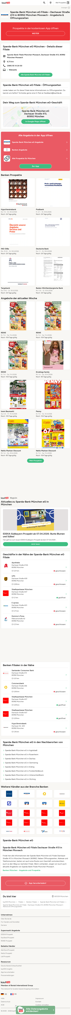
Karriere (4, 925)
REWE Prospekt (6, 941)
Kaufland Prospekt (7, 938)
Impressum (40, 998)
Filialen (20, 902)
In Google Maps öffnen (35, 121)
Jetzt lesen (35, 544)
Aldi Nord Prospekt (7, 950)
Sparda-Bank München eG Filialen (52, 902)
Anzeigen (65, 8)
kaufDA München (9, 902)
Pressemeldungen (7, 975)
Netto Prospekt (6, 953)
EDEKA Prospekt (7, 934)
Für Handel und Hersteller (10, 922)
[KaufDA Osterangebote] (35, 1010)
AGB (2, 1005)
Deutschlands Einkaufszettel (11, 966)
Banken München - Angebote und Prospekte (21, 870)
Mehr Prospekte (35, 461)
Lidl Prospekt (5, 956)
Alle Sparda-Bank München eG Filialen (35, 75)
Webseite (13, 70)
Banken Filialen (31, 902)
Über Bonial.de (6, 919)
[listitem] (18, 196)
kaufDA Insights (6, 969)
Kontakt (38, 1002)
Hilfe (2, 998)
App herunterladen (7, 972)
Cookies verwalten (42, 1005)
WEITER (35, 33)
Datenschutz (5, 1002)
